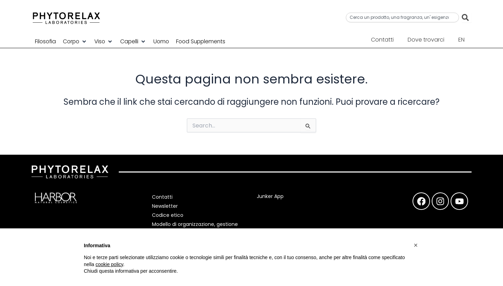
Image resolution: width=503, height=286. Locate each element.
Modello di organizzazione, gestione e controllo (196, 228)
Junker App (270, 196)
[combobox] (402, 17)
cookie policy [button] (109, 264)
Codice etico (168, 215)
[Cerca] (467, 17)
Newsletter (166, 206)
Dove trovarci (426, 40)
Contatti (382, 40)
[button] (76, 41)
